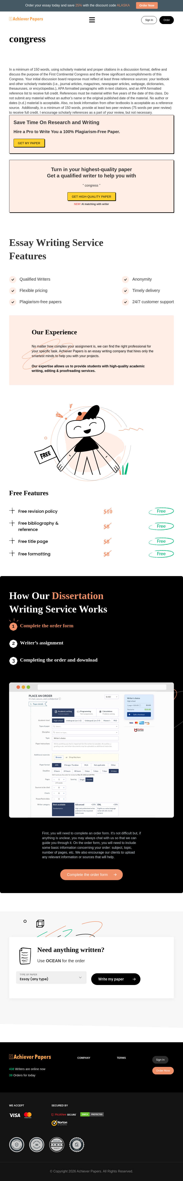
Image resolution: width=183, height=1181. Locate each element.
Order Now (163, 1070)
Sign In (149, 20)
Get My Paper (29, 143)
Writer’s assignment (41, 642)
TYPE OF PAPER (28, 975)
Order (166, 20)
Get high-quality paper (91, 196)
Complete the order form (46, 625)
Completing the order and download (59, 660)
